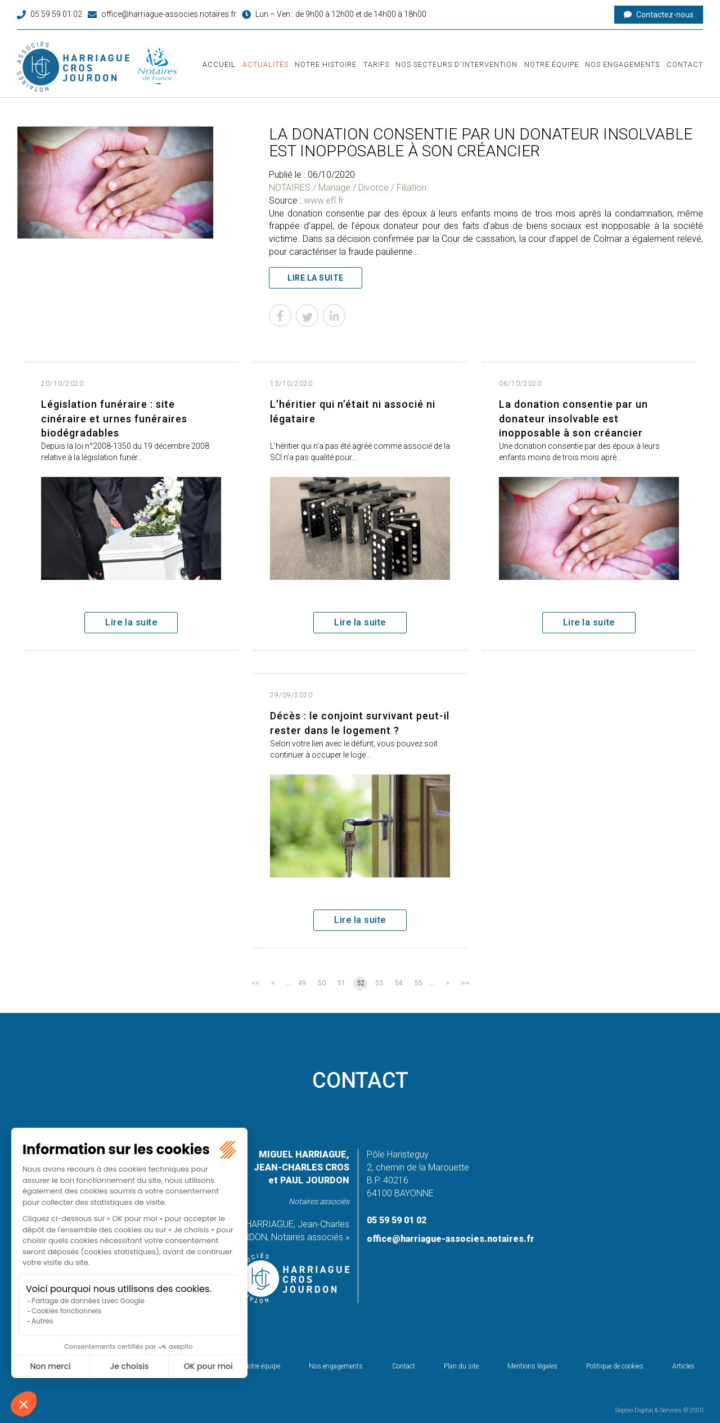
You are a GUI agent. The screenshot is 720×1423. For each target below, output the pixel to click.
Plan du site (461, 1366)
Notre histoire (326, 64)
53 (379, 983)
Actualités (265, 64)
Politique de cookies (615, 1366)
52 (361, 983)
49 (302, 983)
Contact (685, 64)
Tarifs (376, 64)
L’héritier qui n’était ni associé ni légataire (352, 411)
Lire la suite (315, 277)
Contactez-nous (665, 14)
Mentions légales (532, 1366)
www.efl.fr (324, 200)
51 (341, 983)
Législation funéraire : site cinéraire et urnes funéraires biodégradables (114, 418)
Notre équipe (551, 64)
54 (399, 983)
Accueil (219, 64)
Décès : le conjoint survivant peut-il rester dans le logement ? (359, 723)
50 (322, 983)
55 (418, 983)
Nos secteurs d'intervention (456, 64)
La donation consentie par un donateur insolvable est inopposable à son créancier (573, 418)
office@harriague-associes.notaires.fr (168, 14)
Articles (683, 1366)
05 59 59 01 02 (56, 14)
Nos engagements (622, 64)
